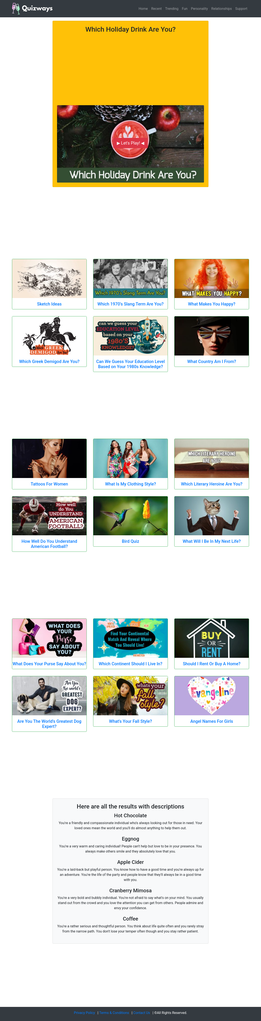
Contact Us (141, 1013)
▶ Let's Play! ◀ (130, 143)
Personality (199, 9)
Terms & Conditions (114, 1013)
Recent (156, 9)
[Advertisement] (130, 67)
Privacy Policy (84, 1013)
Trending (171, 9)
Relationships (221, 9)
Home (143, 9)
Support (241, 9)
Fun (185, 9)
